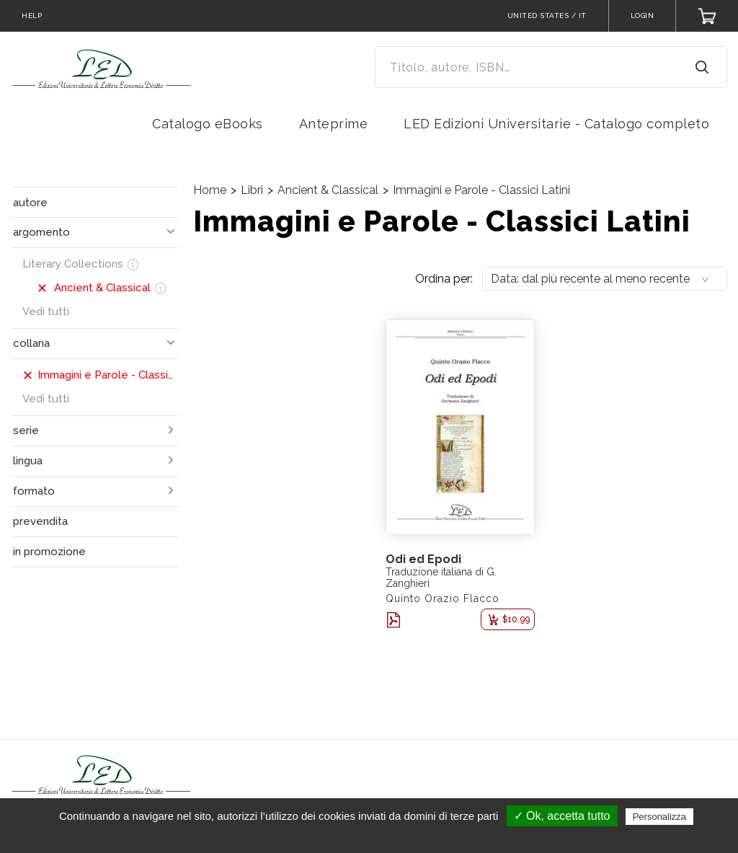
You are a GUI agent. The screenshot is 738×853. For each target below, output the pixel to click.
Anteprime (333, 123)
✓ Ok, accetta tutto (562, 816)
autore (30, 202)
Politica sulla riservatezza (375, 836)
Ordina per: (444, 279)
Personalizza (659, 816)
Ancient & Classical (327, 190)
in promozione (49, 551)
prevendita (40, 521)
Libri (252, 190)
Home (209, 190)
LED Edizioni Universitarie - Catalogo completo (556, 123)
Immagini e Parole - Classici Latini (481, 190)
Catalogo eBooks (207, 123)
